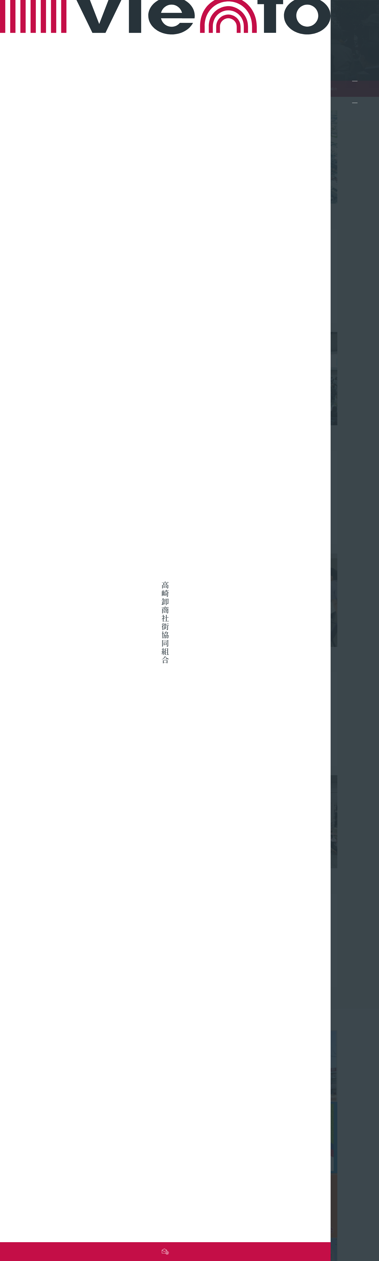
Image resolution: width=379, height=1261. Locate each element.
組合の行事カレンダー (268, 1197)
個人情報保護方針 (315, 1226)
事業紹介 (311, 1188)
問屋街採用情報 (317, 1197)
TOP (312, 88)
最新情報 (256, 1188)
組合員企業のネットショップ (208, 1188)
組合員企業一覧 (195, 1180)
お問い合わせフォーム (67, 1209)
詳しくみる (68, 175)
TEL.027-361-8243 (66, 1200)
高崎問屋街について (199, 1197)
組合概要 (311, 1180)
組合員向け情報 (262, 1180)
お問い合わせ (281, 1226)
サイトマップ (250, 1226)
